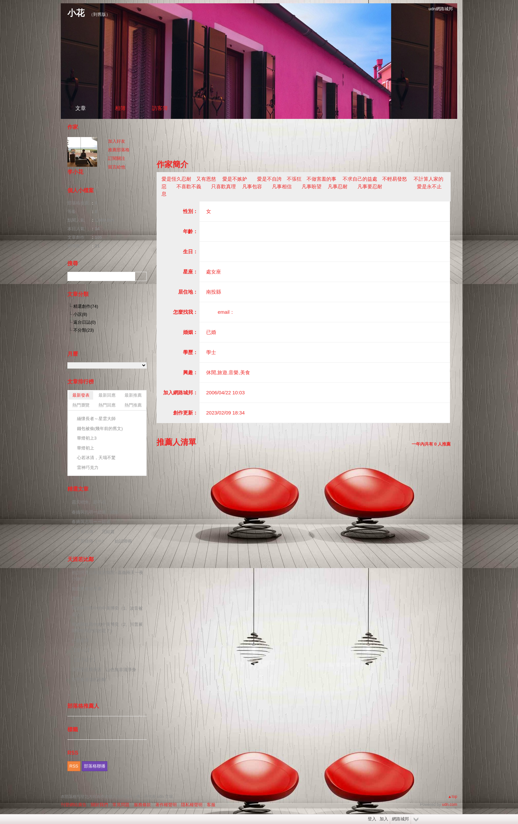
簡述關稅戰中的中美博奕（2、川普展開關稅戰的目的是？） (107, 627)
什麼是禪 (80, 640)
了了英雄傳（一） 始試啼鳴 (102, 541)
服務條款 (142, 804)
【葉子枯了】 (84, 660)
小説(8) (80, 314)
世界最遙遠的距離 (89, 679)
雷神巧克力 (87, 467)
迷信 (76, 598)
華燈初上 (85, 448)
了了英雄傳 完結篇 (93, 531)
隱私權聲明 (192, 804)
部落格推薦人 (83, 706)
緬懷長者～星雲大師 (96, 418)
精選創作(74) (85, 306)
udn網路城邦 (440, 8)
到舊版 (99, 14)
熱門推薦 (133, 405)
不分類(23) (83, 330)
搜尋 (141, 276)
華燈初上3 (86, 438)
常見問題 (121, 804)
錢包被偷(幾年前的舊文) (100, 428)
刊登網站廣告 (74, 804)
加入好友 (116, 141)
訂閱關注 (116, 158)
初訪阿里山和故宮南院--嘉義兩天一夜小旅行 (107, 576)
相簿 (120, 108)
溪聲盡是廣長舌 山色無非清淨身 (104, 669)
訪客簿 (160, 108)
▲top (452, 796)
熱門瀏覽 (81, 405)
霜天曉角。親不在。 (91, 502)
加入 (384, 818)
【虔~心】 (82, 650)
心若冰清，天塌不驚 (96, 457)
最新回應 (107, 395)
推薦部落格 (119, 149)
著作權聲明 (166, 804)
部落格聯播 (94, 766)
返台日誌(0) (84, 322)
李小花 (75, 172)
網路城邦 (400, 818)
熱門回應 (107, 405)
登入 (372, 818)
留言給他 (116, 166)
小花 (76, 13)
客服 (211, 804)
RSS (73, 766)
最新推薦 (133, 395)
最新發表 (81, 395)
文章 (80, 108)
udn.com (449, 804)
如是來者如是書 (87, 588)
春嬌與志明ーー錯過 (91, 521)
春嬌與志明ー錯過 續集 (95, 512)
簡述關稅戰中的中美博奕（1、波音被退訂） (107, 611)
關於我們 (99, 804)
